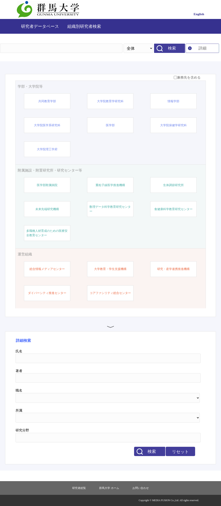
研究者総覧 (79, 488)
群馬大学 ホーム (109, 488)
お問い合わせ (140, 488)
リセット (180, 451)
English (199, 14)
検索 (172, 48)
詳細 (202, 48)
